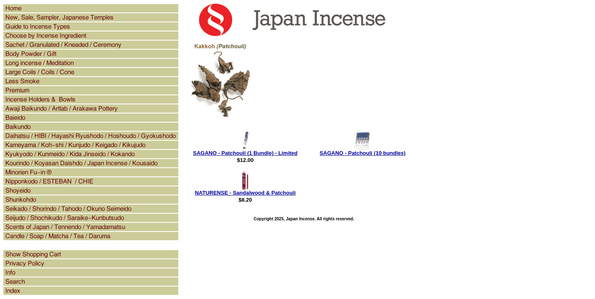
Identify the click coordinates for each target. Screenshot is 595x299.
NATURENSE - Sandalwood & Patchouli (245, 193)
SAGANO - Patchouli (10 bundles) (363, 153)
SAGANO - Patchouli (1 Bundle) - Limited (245, 153)
